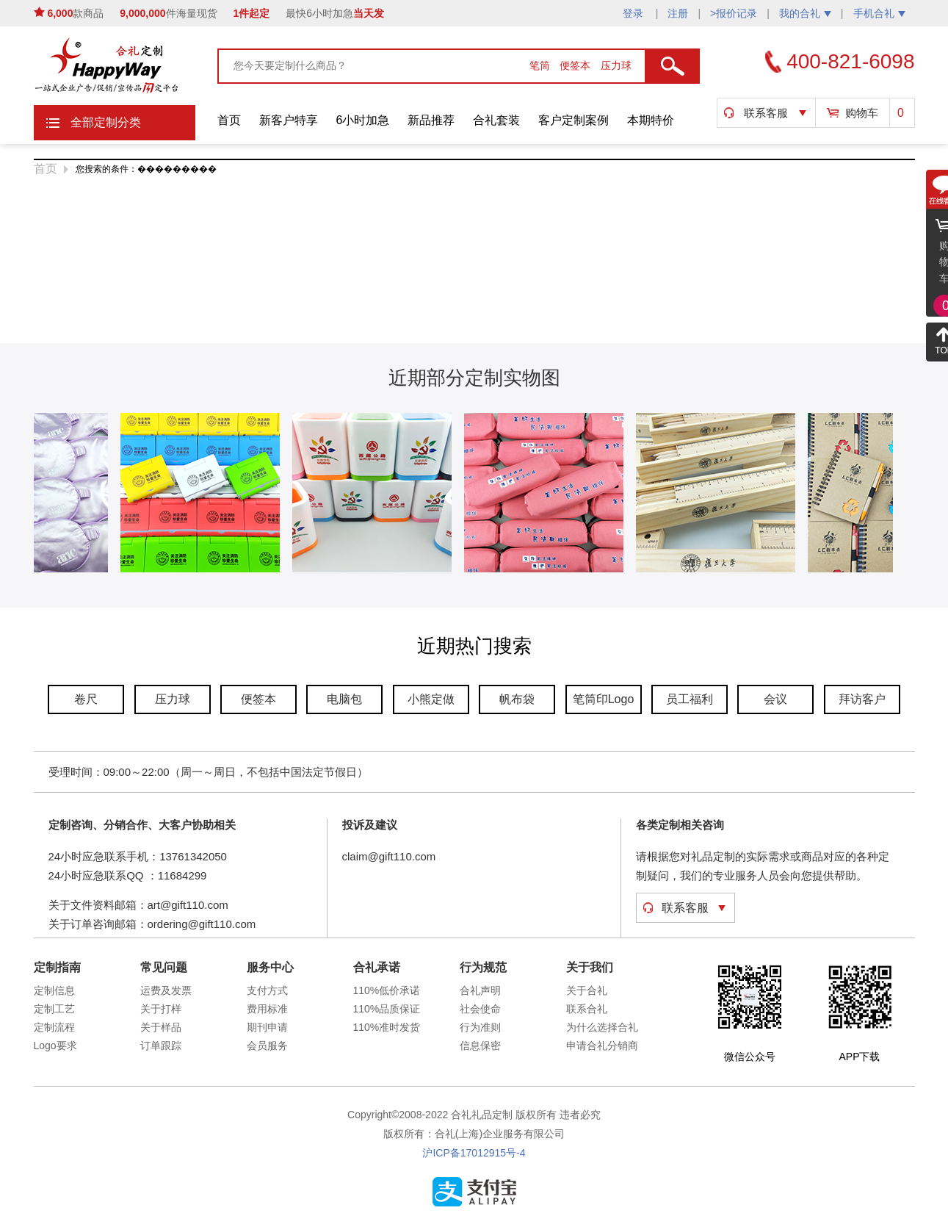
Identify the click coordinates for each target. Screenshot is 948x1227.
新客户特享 (288, 120)
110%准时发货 (387, 1027)
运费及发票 (166, 990)
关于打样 (160, 1009)
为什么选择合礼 (602, 1027)
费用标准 (267, 1009)
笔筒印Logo (603, 699)
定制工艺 (54, 1009)
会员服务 (267, 1045)
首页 (229, 120)
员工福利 (689, 699)
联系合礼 (586, 1009)
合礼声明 (480, 990)
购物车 (861, 113)
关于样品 (160, 1027)
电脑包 (344, 699)
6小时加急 (363, 120)
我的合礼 (805, 13)
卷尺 (86, 699)
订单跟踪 (160, 1045)
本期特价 (650, 120)
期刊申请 (267, 1027)
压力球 (616, 65)
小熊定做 (431, 699)
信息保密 (480, 1045)
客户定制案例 (573, 120)
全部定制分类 (105, 122)
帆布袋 (517, 699)
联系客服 (766, 113)
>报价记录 (733, 13)
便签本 (576, 65)
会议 (775, 699)
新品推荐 (431, 120)
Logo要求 (55, 1045)
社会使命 (480, 1009)
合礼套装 (496, 120)
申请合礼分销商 (602, 1045)
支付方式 (267, 990)
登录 (634, 13)
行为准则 (480, 1027)
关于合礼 (586, 990)
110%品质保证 (387, 1009)
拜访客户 (862, 699)
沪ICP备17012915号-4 (473, 1153)
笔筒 (541, 65)
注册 (677, 13)
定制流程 (54, 1027)
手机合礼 (879, 13)
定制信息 (54, 990)
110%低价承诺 (387, 990)
